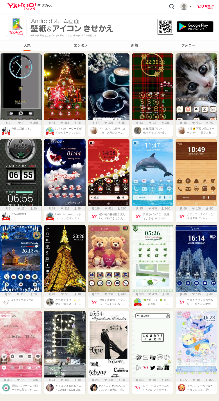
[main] (109, 224)
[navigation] (109, 45)
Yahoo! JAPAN (205, 7)
